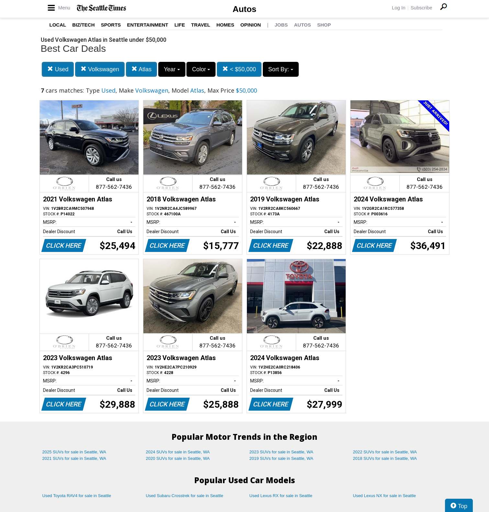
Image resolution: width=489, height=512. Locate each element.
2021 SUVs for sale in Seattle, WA (74, 458)
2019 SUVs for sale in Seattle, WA (282, 458)
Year (172, 69)
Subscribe (421, 7)
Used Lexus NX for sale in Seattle (384, 495)
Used (57, 69)
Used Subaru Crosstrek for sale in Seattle (184, 495)
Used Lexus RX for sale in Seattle (281, 495)
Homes (225, 25)
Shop (324, 25)
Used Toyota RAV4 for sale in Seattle (76, 495)
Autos (245, 9)
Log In (399, 7)
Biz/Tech (83, 25)
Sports (111, 25)
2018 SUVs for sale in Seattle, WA (385, 458)
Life (179, 25)
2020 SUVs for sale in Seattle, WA (178, 458)
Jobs (281, 25)
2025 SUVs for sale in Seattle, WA (74, 451)
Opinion (250, 25)
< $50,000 (239, 69)
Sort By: (280, 69)
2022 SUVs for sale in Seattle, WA (385, 451)
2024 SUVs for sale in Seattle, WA (178, 451)
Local (58, 25)
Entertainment (147, 25)
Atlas (141, 69)
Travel (200, 25)
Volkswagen (100, 69)
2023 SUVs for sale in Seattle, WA (282, 451)
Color (201, 69)
